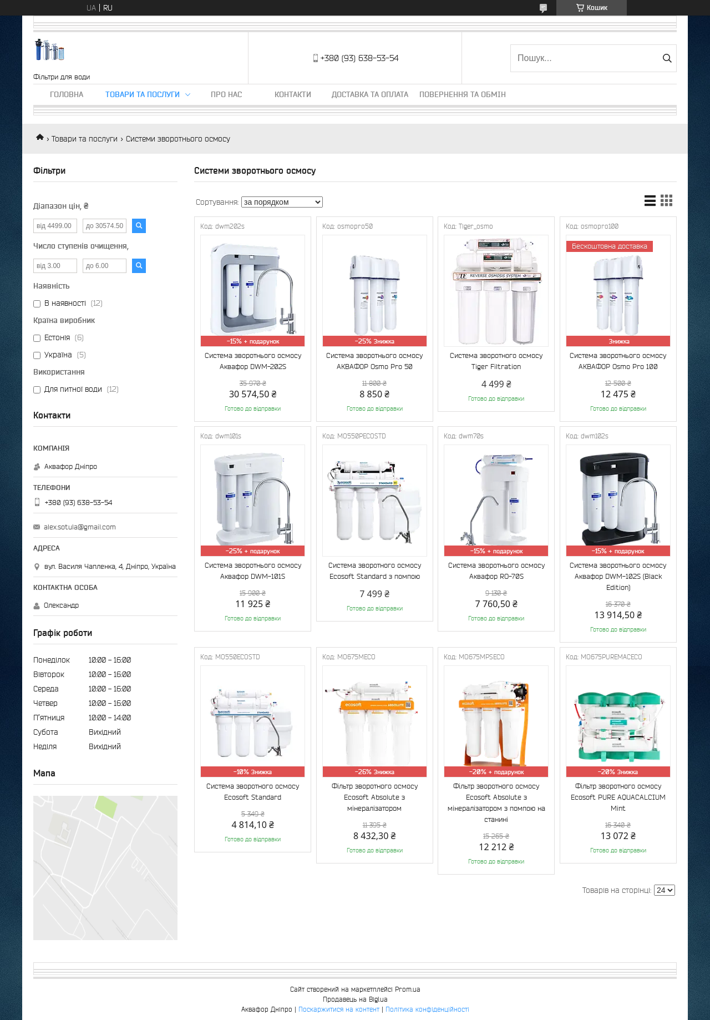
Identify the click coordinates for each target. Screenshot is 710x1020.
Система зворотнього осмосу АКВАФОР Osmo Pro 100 (618, 361)
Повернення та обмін (462, 94)
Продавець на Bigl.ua (355, 999)
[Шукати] (667, 58)
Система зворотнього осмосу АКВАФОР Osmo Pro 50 (374, 361)
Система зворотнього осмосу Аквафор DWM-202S (253, 361)
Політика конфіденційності (427, 1009)
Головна (66, 94)
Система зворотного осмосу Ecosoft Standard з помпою (374, 570)
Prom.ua (407, 989)
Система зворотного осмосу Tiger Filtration (496, 361)
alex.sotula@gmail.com (80, 527)
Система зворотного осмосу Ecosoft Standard (252, 791)
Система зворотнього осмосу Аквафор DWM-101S (253, 570)
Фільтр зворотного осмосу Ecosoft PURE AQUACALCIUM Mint (618, 797)
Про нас (226, 94)
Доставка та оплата (370, 94)
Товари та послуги (142, 94)
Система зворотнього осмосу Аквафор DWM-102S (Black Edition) (618, 576)
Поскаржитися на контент (338, 1009)
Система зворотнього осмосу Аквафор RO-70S (496, 570)
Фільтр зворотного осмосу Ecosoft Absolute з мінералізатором (375, 797)
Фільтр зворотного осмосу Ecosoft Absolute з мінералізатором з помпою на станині (496, 803)
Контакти (293, 94)
